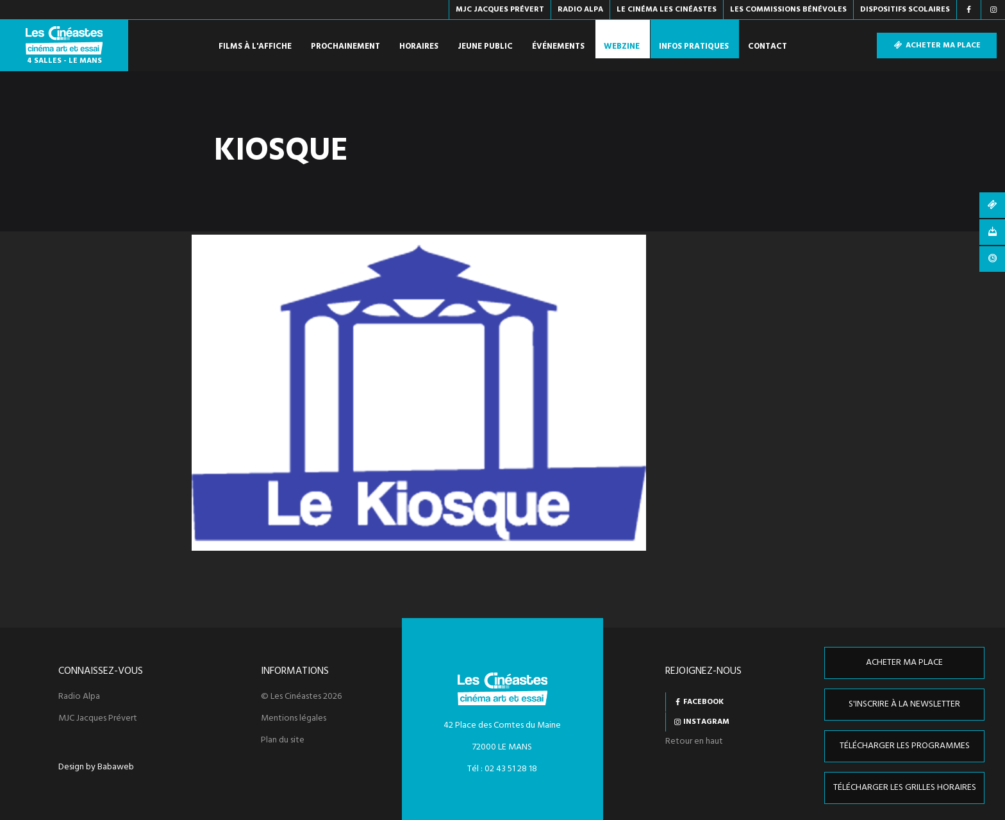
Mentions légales (293, 718)
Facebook (703, 702)
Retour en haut (694, 741)
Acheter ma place (937, 45)
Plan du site (282, 740)
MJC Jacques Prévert (97, 718)
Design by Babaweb (96, 767)
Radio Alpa (79, 696)
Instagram (706, 721)
